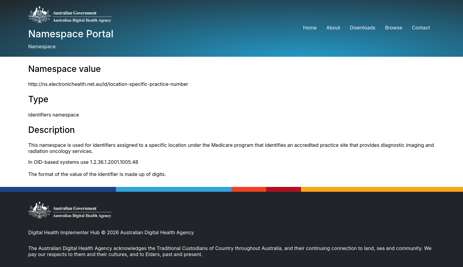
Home (310, 28)
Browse (393, 28)
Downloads (362, 28)
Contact (421, 28)
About (333, 28)
